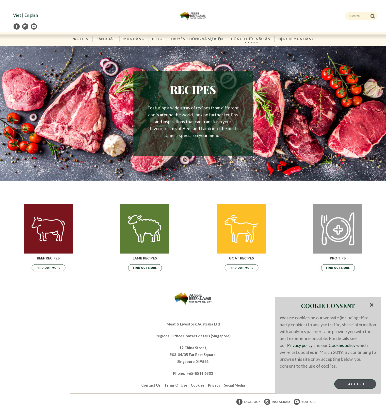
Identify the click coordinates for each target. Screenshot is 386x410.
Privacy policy (300, 345)
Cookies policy (343, 345)
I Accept (355, 384)
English (31, 15)
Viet (17, 15)
